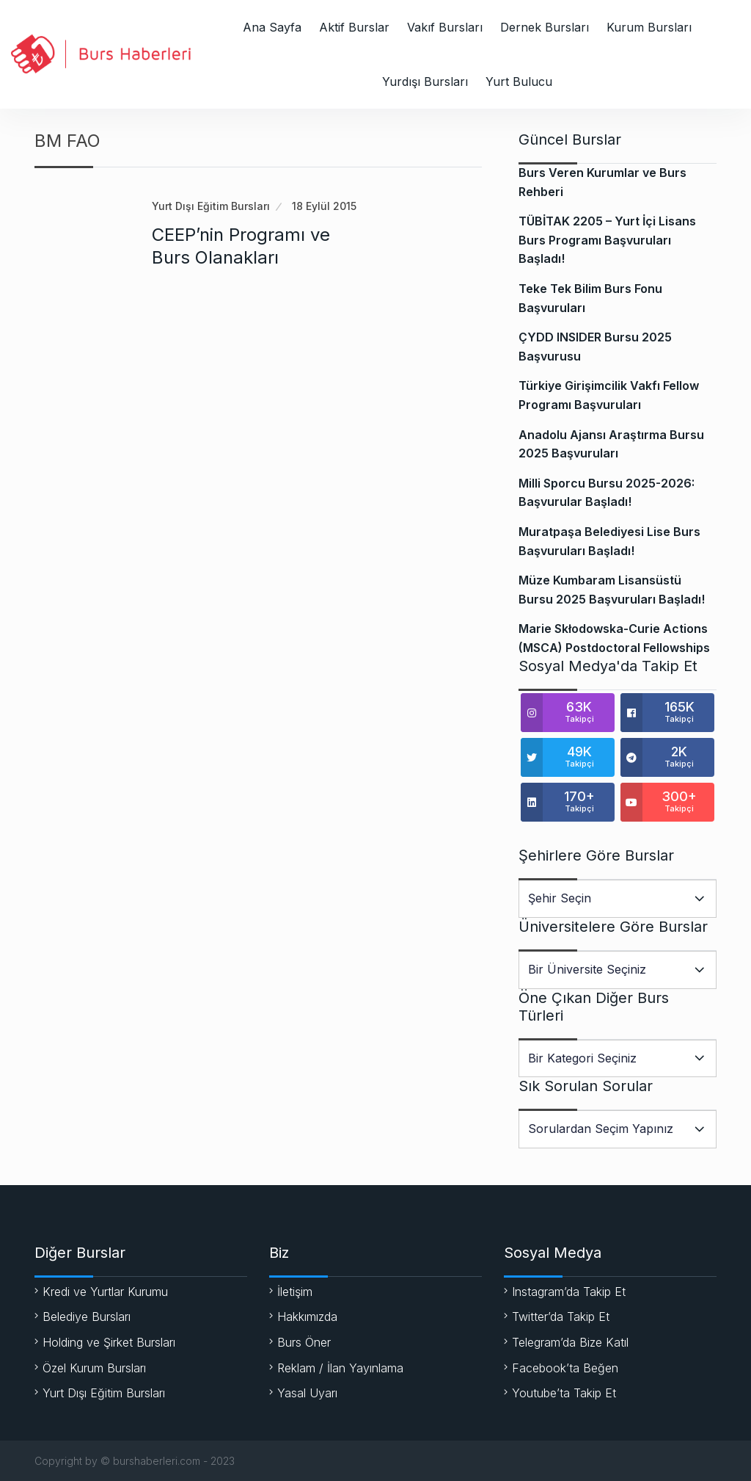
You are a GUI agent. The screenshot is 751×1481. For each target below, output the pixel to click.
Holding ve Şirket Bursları (109, 1342)
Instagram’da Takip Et (569, 1291)
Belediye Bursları (87, 1316)
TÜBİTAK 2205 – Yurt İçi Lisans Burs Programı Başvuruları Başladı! (607, 240)
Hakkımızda (307, 1316)
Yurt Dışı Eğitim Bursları (211, 206)
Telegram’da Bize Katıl (570, 1342)
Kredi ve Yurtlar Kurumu (105, 1291)
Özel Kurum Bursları (94, 1368)
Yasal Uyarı (307, 1393)
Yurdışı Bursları (425, 81)
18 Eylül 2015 (324, 206)
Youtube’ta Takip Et (564, 1393)
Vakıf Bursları (445, 27)
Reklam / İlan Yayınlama (340, 1368)
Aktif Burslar (354, 27)
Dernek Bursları (544, 27)
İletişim (294, 1291)
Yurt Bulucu (519, 81)
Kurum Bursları (649, 27)
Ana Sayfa (272, 27)
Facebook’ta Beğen (565, 1368)
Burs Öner (304, 1342)
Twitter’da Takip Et (560, 1316)
